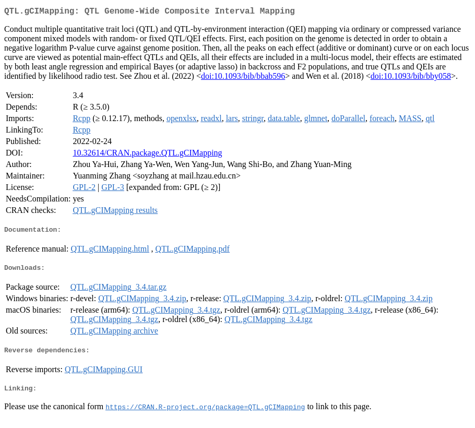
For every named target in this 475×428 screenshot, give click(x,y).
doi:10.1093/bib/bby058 (411, 78)
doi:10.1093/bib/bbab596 (243, 78)
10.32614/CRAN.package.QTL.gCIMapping (147, 154)
